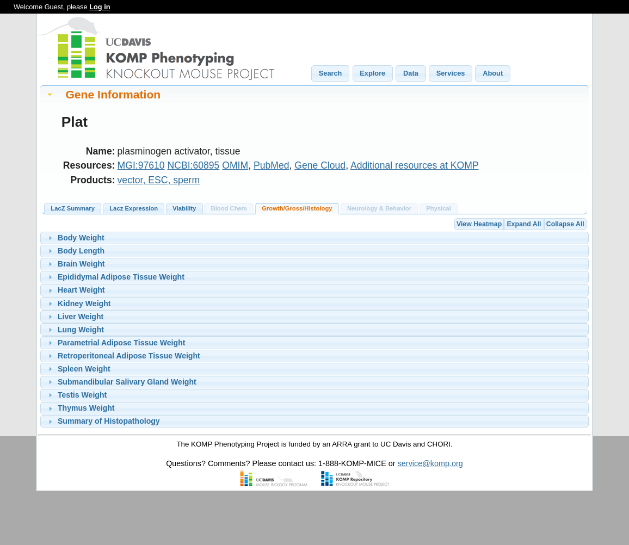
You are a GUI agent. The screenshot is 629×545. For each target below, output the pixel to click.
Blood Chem (229, 208)
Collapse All (565, 224)
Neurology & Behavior (379, 208)
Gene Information (113, 94)
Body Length (81, 250)
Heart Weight (81, 290)
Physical (438, 208)
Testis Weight (82, 395)
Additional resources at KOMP (414, 165)
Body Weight (81, 237)
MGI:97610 (141, 165)
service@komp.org (430, 463)
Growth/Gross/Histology (297, 208)
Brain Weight (81, 263)
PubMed (271, 165)
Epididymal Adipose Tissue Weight (121, 276)
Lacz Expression (133, 208)
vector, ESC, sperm (159, 180)
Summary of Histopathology (109, 421)
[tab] (314, 94)
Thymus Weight (86, 408)
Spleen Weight (84, 368)
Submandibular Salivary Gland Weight (127, 381)
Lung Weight (81, 329)
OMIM (235, 165)
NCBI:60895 (194, 165)
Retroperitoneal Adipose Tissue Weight (129, 355)
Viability (184, 208)
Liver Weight (80, 316)
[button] (330, 73)
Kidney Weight (84, 303)
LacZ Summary (73, 208)
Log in (99, 7)
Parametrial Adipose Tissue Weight (121, 342)
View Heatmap (479, 224)
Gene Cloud (320, 165)
